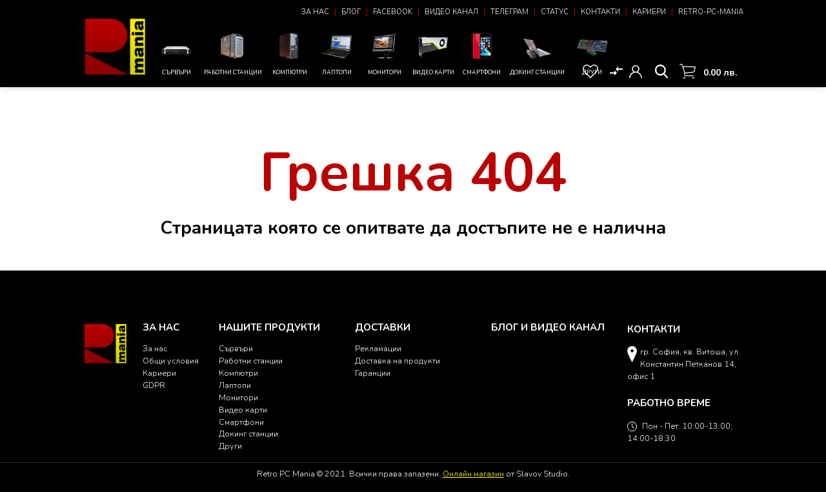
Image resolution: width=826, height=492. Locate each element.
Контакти (600, 12)
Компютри (289, 52)
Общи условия (171, 360)
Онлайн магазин (473, 473)
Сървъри (176, 56)
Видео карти (433, 52)
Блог (351, 12)
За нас (315, 12)
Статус (555, 12)
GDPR (154, 385)
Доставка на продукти (397, 360)
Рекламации (378, 348)
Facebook (392, 12)
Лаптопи (336, 52)
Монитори (384, 52)
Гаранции (372, 372)
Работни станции (233, 52)
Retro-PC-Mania (710, 12)
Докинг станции (537, 56)
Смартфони (482, 52)
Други (592, 52)
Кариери (649, 12)
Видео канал (451, 12)
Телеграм (509, 12)
